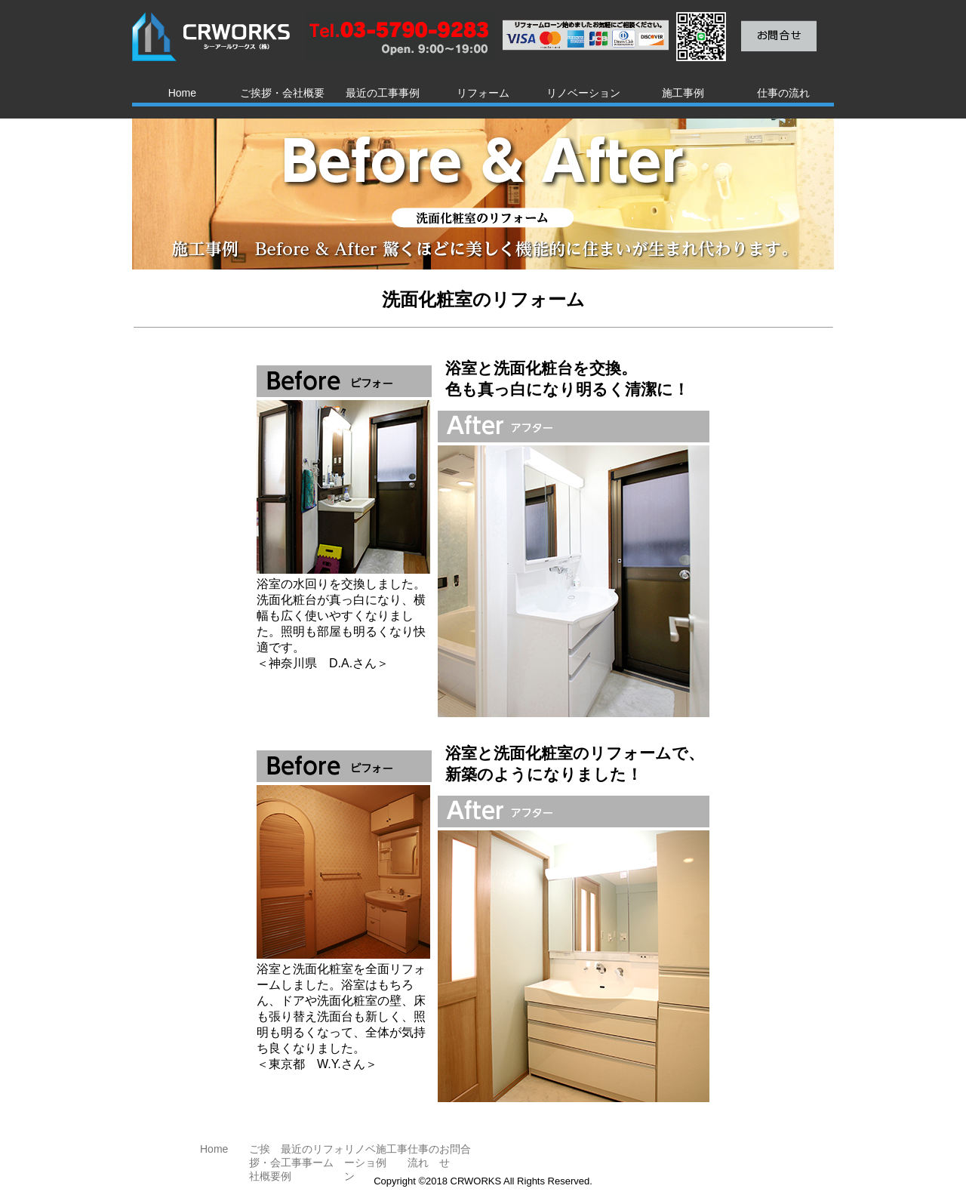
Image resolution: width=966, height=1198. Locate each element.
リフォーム (483, 93)
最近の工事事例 (383, 93)
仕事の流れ (783, 93)
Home (182, 93)
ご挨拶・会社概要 (282, 93)
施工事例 (683, 93)
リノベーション (583, 93)
